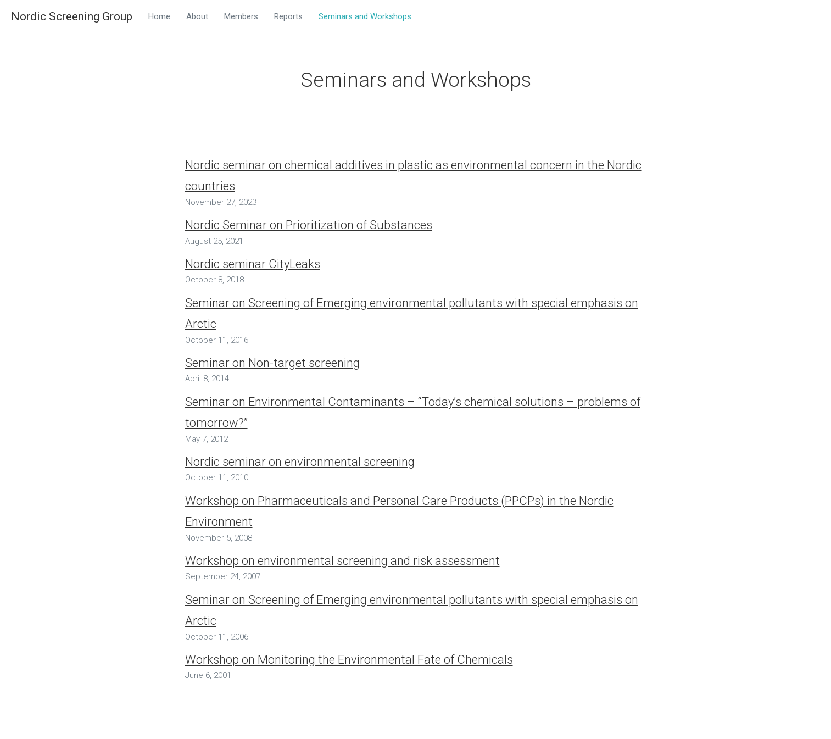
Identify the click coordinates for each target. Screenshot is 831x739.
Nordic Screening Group (71, 16)
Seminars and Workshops (365, 16)
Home (159, 16)
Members (241, 16)
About (197, 16)
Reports (288, 16)
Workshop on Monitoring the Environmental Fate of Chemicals (349, 659)
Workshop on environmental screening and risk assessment (342, 561)
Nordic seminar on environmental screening (300, 462)
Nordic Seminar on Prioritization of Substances (308, 225)
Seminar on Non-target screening (272, 363)
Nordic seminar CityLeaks (252, 264)
